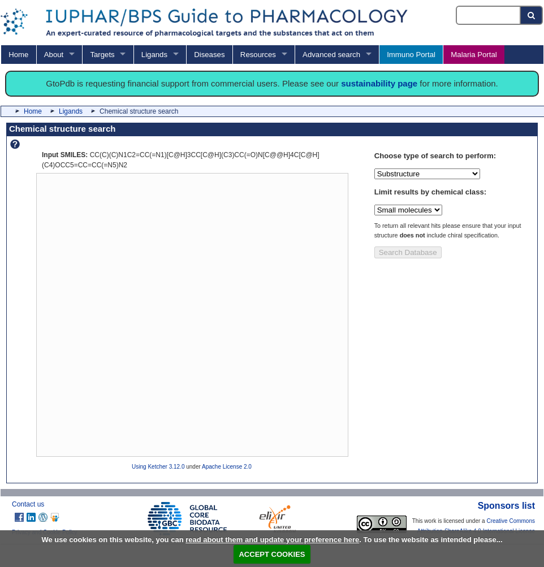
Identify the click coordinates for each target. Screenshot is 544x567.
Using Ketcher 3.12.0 (158, 467)
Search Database (408, 252)
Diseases (209, 54)
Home (18, 54)
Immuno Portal (411, 54)
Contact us (28, 504)
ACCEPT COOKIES (272, 554)
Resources (258, 54)
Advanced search (331, 54)
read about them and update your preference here (272, 539)
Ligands (154, 54)
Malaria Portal (473, 54)
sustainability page (379, 83)
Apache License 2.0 (227, 467)
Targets (102, 54)
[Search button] (532, 15)
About (53, 54)
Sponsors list (506, 505)
